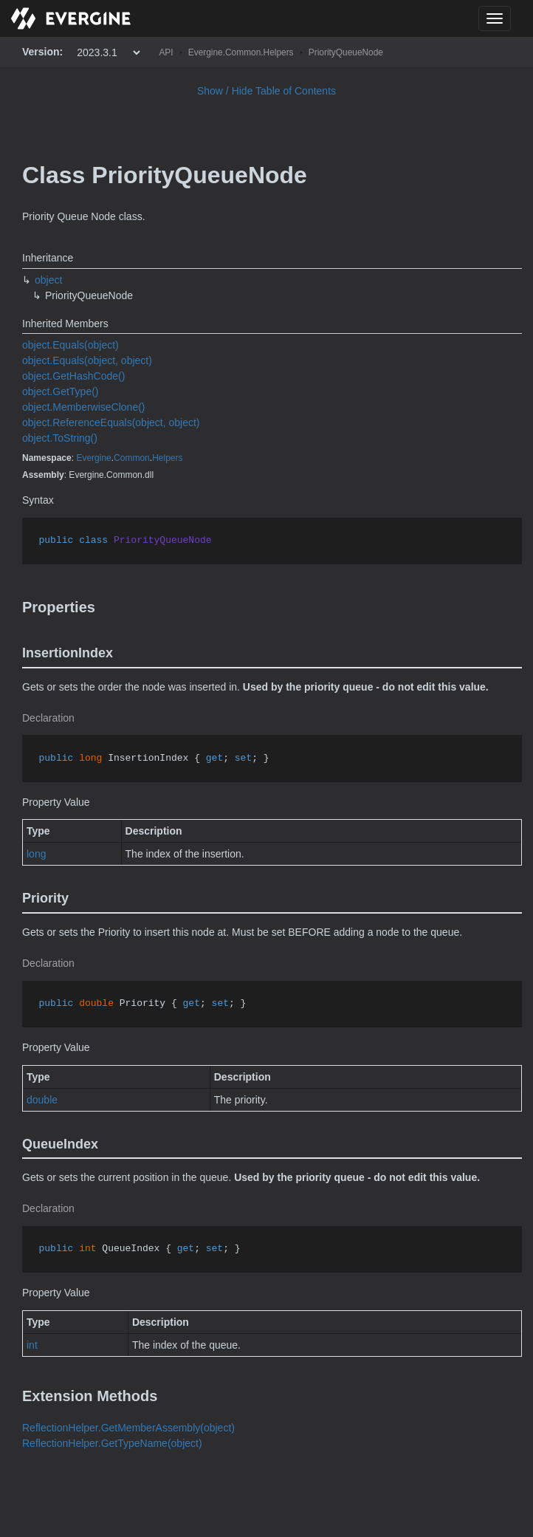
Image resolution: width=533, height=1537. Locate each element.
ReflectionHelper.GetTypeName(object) (112, 1443)
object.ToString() (59, 438)
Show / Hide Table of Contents (266, 91)
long (36, 854)
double (42, 1100)
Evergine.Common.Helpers (241, 52)
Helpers (167, 458)
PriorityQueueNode (346, 52)
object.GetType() (60, 391)
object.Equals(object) (70, 345)
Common (132, 458)
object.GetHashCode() (73, 376)
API (166, 52)
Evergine (93, 458)
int (32, 1345)
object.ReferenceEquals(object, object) (110, 422)
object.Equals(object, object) (87, 360)
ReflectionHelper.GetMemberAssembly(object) (128, 1428)
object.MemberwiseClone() (83, 407)
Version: (42, 52)
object (48, 280)
